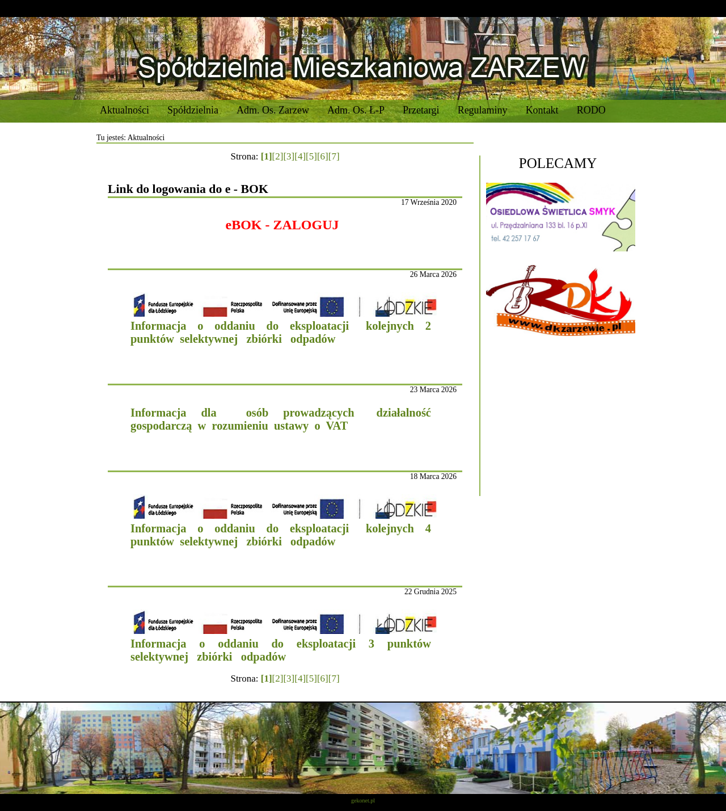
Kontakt (542, 110)
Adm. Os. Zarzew (273, 110)
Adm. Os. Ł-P (356, 110)
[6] (322, 156)
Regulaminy (483, 110)
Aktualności (124, 110)
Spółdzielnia (192, 110)
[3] (288, 156)
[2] (278, 156)
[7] (334, 156)
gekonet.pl (363, 800)
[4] (300, 156)
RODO (591, 110)
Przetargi (421, 110)
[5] (311, 156)
